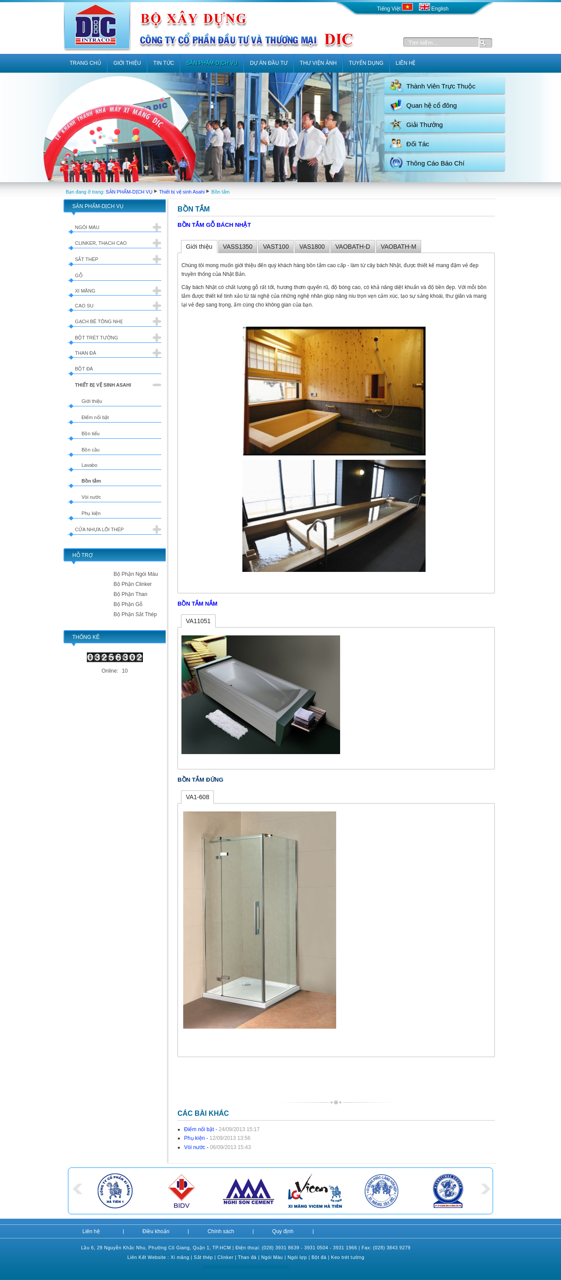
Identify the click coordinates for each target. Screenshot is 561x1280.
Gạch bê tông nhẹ (99, 321)
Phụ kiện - (217, 1138)
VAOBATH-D (352, 246)
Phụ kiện (91, 513)
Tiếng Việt (396, 9)
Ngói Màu (272, 1257)
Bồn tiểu (90, 433)
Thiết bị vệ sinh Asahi (182, 191)
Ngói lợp (297, 1257)
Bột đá (84, 368)
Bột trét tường (96, 337)
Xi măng (85, 290)
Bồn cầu (90, 449)
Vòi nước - (217, 1147)
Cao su (84, 305)
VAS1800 (312, 246)
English (434, 9)
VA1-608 (197, 796)
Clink (223, 1257)
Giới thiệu (92, 401)
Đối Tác (417, 144)
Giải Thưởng (424, 124)
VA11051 (198, 620)
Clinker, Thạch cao (101, 243)
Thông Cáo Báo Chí (435, 163)
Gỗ (79, 275)
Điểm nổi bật (95, 417)
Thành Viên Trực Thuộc (441, 86)
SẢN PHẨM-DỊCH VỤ (129, 191)
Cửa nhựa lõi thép (99, 529)
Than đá (85, 353)
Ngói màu (87, 227)
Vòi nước (91, 497)
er (231, 1257)
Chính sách (220, 1231)
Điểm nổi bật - (221, 1129)
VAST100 (276, 246)
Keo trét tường (347, 1257)
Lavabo (89, 465)
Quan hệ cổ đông (431, 105)
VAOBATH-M (398, 246)
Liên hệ (91, 1231)
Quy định (282, 1231)
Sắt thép (86, 259)
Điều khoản (155, 1231)
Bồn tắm (91, 480)
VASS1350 (237, 246)
